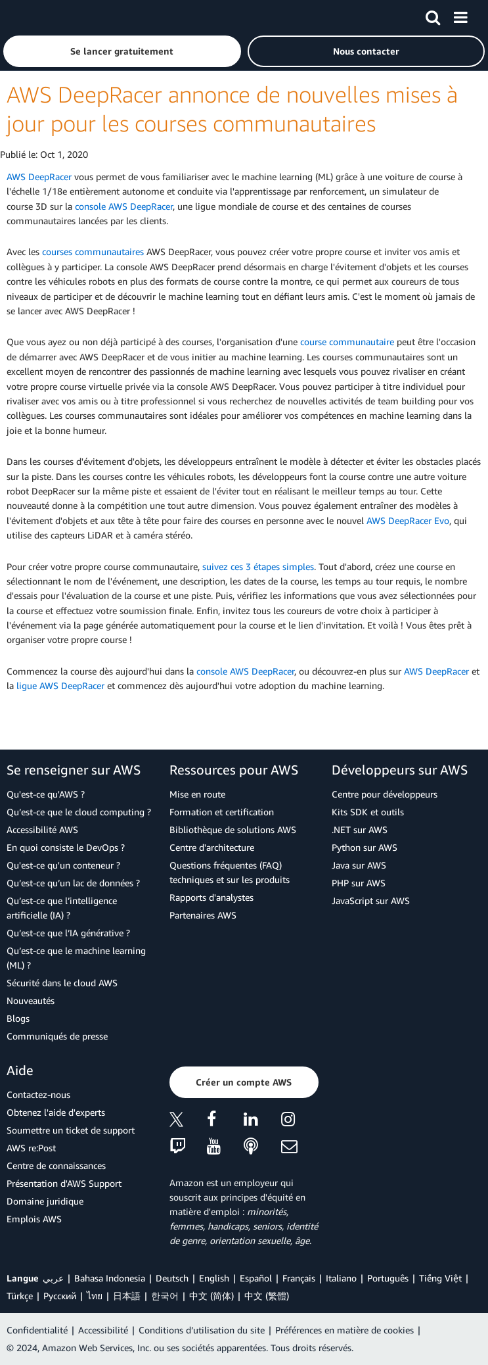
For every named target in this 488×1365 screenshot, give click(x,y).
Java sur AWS (359, 865)
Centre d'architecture (211, 847)
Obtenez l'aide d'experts (56, 1112)
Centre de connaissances (56, 1165)
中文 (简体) (211, 1295)
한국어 (165, 1295)
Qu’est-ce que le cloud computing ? (79, 811)
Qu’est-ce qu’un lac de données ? (73, 882)
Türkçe (20, 1295)
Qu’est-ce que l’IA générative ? (68, 932)
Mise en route (197, 794)
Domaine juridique (45, 1201)
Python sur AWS (364, 847)
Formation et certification (221, 811)
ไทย (94, 1295)
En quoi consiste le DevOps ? (66, 847)
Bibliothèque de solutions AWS (232, 829)
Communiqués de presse (57, 1036)
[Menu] (460, 15)
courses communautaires (93, 251)
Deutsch (172, 1277)
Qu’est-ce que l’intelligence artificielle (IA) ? (62, 908)
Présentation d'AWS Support (64, 1183)
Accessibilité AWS (42, 829)
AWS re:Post (31, 1147)
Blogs (18, 1018)
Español (256, 1277)
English (214, 1277)
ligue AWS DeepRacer (60, 685)
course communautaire (347, 341)
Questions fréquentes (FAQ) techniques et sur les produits (229, 872)
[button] (122, 51)
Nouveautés (31, 1000)
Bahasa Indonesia (109, 1277)
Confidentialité (37, 1329)
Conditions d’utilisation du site (202, 1329)
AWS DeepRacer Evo (407, 520)
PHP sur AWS (359, 882)
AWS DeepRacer (39, 176)
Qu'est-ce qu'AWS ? (46, 794)
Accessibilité (103, 1329)
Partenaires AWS (202, 915)
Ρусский (59, 1295)
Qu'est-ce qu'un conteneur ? (63, 865)
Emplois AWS (34, 1218)
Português (388, 1277)
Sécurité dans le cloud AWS (62, 982)
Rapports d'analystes (211, 897)
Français (298, 1277)
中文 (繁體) (266, 1295)
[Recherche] (433, 15)
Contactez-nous (38, 1094)
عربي (53, 1277)
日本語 (127, 1295)
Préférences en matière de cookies (344, 1329)
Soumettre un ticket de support (71, 1130)
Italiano (341, 1277)
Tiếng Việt (440, 1277)
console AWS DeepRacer (124, 206)
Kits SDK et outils (368, 811)
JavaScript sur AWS (371, 900)
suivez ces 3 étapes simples (258, 566)
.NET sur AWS (360, 829)
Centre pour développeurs (384, 794)
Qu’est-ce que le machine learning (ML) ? (76, 957)
